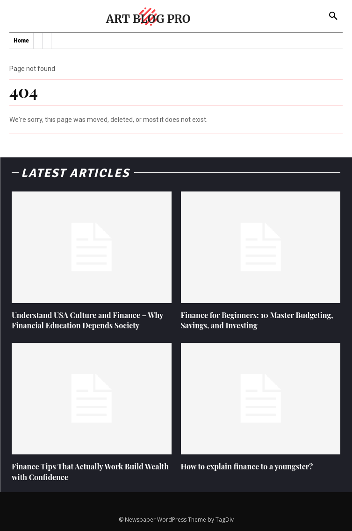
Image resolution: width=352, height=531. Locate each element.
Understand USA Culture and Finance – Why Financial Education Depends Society (87, 320)
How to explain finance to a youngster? (247, 466)
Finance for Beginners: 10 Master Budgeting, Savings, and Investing (257, 320)
